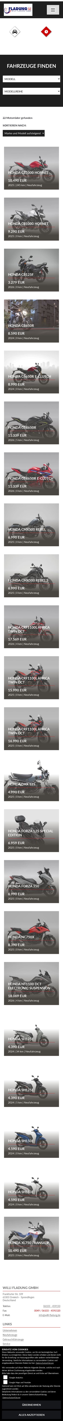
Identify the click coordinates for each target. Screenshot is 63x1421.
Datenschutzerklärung (45, 1363)
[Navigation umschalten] (53, 10)
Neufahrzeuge (10, 1334)
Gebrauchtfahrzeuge (13, 1339)
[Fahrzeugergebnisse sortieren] (24, 133)
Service (6, 1343)
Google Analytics (16, 1377)
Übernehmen (31, 1404)
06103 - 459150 (51, 1306)
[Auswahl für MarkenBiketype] (31, 91)
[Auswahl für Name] (31, 79)
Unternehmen (10, 1330)
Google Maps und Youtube (20, 1382)
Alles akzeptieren (32, 1414)
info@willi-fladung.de (49, 1315)
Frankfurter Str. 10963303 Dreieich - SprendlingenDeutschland (18, 1297)
